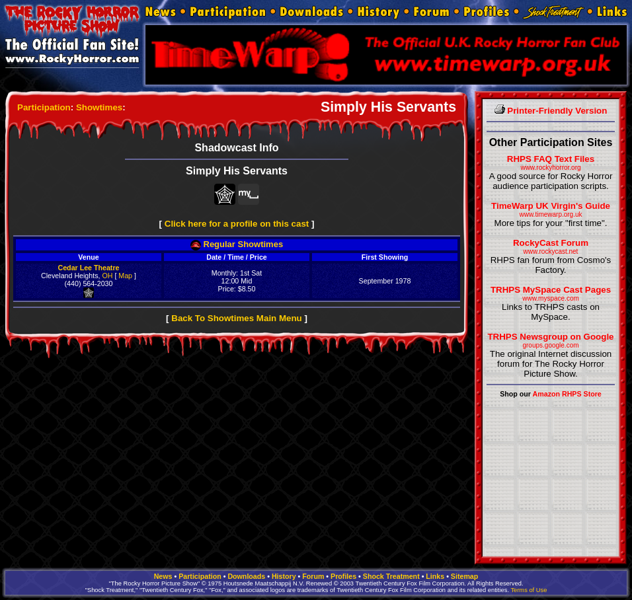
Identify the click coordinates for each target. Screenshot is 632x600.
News (163, 576)
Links (435, 576)
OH (107, 276)
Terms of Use (528, 590)
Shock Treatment (391, 576)
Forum (313, 576)
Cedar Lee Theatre (89, 268)
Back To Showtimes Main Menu (236, 318)
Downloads (246, 576)
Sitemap (464, 576)
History (284, 576)
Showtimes (99, 107)
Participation (44, 107)
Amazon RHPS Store (567, 394)
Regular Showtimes (236, 244)
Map (125, 276)
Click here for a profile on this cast (237, 224)
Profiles (343, 576)
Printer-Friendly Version (551, 111)
